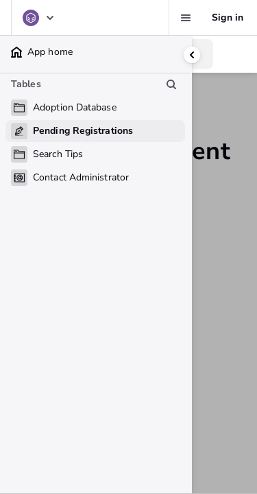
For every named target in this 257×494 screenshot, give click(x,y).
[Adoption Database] (39, 18)
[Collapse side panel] (192, 55)
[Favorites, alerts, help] (186, 18)
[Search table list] (171, 84)
